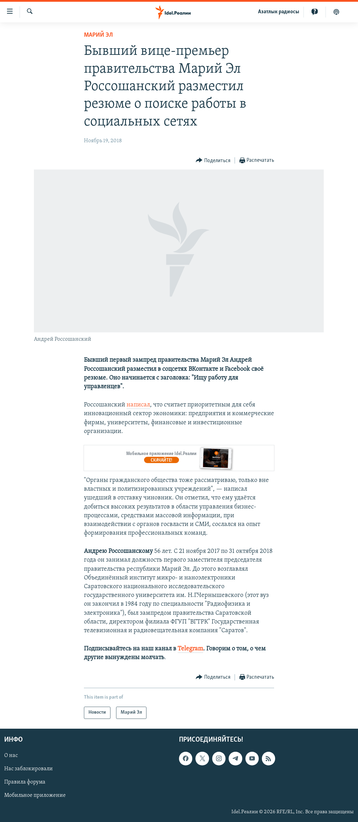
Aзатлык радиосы (278, 12)
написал (138, 405)
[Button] (213, 160)
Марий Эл (98, 35)
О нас (11, 755)
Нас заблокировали (28, 769)
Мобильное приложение (35, 795)
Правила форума (24, 782)
